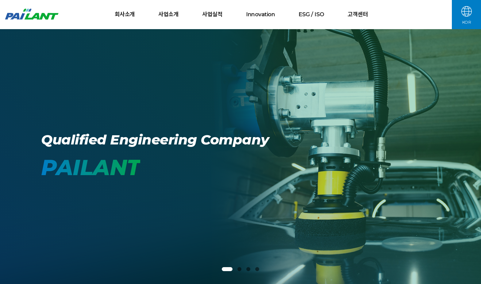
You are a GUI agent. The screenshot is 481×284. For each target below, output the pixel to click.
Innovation (260, 14)
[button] (227, 269)
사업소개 (168, 14)
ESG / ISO (311, 14)
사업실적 (212, 14)
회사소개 (125, 14)
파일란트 (32, 15)
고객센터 (358, 14)
